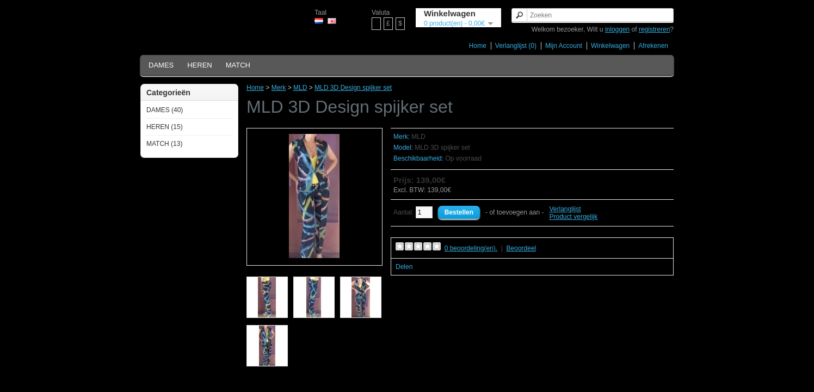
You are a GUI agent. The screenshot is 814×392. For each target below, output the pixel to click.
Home (477, 46)
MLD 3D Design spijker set (353, 87)
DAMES (161, 65)
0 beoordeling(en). (471, 248)
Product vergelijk (574, 216)
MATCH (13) (164, 144)
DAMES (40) (164, 110)
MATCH (238, 65)
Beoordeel (521, 248)
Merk (279, 87)
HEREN (199, 65)
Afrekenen (653, 46)
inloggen (617, 29)
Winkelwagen (610, 46)
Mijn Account (563, 46)
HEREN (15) (164, 127)
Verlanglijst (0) (515, 46)
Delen (404, 267)
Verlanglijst (565, 209)
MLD (300, 87)
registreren (654, 29)
